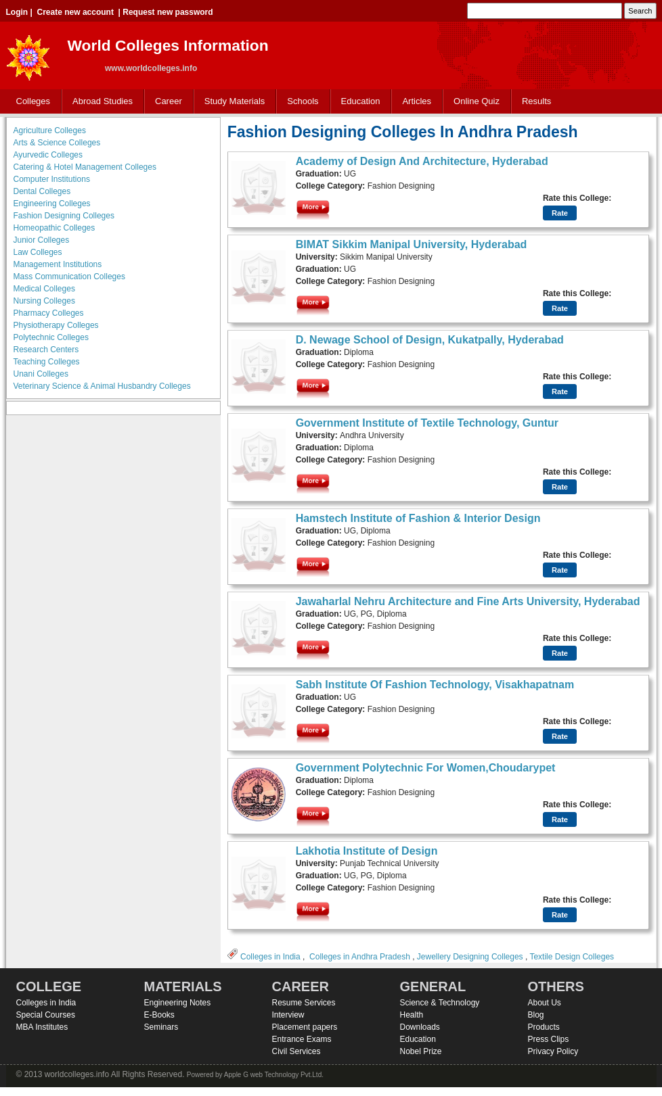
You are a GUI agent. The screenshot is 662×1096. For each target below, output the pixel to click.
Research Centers (46, 349)
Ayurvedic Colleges (48, 155)
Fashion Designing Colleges (64, 215)
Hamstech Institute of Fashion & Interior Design (418, 518)
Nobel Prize (421, 1051)
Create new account (75, 12)
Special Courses (45, 1015)
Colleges (30, 102)
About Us (544, 1002)
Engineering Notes (177, 1002)
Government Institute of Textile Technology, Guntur (427, 423)
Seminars (161, 1027)
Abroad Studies (99, 102)
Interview (288, 1015)
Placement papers (305, 1027)
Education (357, 102)
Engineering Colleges (52, 203)
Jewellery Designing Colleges (470, 956)
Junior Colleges (42, 240)
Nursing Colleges (44, 301)
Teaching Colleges (47, 361)
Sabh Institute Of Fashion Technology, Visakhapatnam (435, 684)
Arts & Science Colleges (57, 142)
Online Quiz (477, 101)
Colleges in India (270, 956)
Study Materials (231, 102)
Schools (300, 102)
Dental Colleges (42, 191)
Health (412, 1015)
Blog (536, 1015)
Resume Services (304, 1002)
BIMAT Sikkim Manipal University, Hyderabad (411, 244)
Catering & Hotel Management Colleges (85, 167)
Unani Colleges (41, 374)
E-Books (159, 1015)
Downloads (420, 1027)
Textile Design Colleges (571, 956)
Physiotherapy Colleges (56, 325)
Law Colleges (38, 252)
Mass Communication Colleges (69, 276)
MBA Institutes (42, 1027)
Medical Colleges (44, 288)
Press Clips (548, 1039)
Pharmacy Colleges (49, 313)
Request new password (168, 12)
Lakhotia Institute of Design (367, 851)
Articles (416, 101)
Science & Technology (440, 1002)
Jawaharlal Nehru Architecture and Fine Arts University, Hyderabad (468, 601)
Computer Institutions (52, 179)
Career (165, 102)
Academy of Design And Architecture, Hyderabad (422, 161)
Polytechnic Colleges (51, 337)
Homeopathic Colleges (54, 228)
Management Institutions (58, 264)
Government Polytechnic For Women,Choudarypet (426, 767)
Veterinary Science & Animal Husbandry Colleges (102, 386)
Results (536, 101)
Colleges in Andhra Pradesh (359, 956)
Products (544, 1027)
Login (17, 12)
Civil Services (296, 1051)
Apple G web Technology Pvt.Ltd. (274, 1074)
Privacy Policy (553, 1051)
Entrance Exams (302, 1039)
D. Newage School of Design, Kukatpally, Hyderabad (430, 340)
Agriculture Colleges (50, 130)
